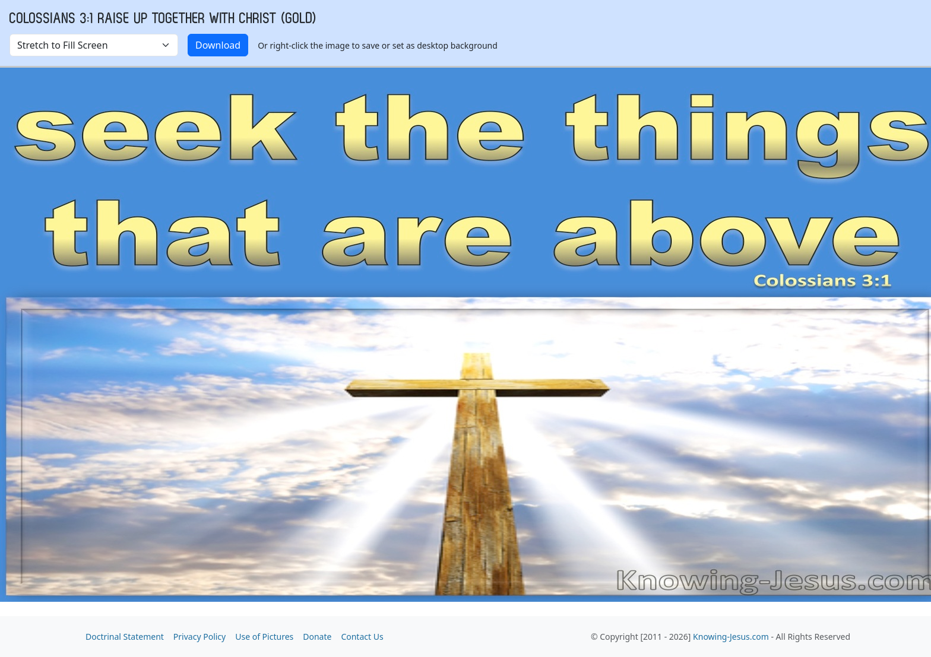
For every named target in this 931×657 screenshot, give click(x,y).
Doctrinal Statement (125, 636)
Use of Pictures (264, 636)
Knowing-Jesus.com (731, 636)
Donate (317, 636)
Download (217, 45)
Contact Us (362, 636)
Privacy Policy (199, 636)
